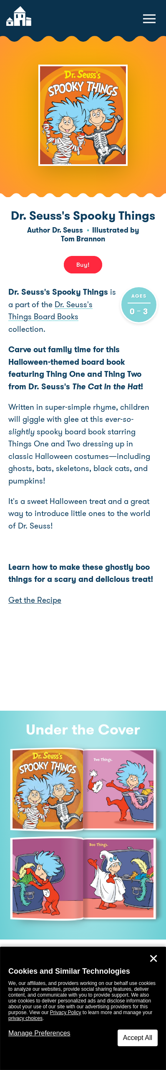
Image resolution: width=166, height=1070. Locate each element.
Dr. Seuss (67, 230)
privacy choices (25, 1018)
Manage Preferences (39, 1033)
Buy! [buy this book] (83, 264)
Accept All (137, 1037)
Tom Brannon (83, 239)
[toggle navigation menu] (149, 19)
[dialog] (83, 1008)
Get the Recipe (34, 600)
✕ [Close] (153, 959)
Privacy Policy (65, 1012)
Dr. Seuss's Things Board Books (50, 310)
